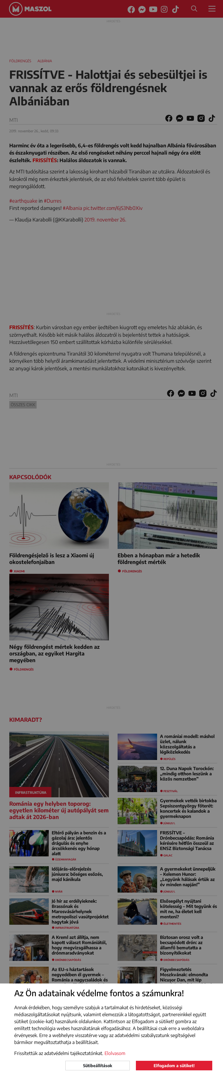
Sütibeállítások (97, 1065)
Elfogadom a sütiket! (174, 1065)
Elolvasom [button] (115, 1053)
